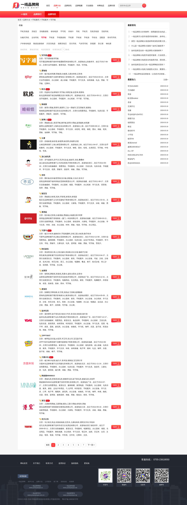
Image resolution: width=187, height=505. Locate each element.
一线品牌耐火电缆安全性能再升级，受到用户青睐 (150, 60)
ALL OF (131, 151)
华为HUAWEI (133, 86)
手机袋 (86, 37)
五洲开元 (131, 106)
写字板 (53, 20)
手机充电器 (24, 31)
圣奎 (129, 102)
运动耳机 (35, 37)
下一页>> (91, 445)
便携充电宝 (62, 44)
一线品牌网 (21, 481)
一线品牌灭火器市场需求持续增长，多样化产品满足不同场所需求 (157, 36)
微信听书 (131, 131)
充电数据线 (43, 31)
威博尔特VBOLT (134, 147)
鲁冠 (129, 127)
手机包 (94, 37)
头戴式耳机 (24, 37)
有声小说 (31, 481)
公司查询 (48, 481)
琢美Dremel (132, 143)
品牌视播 (78, 5)
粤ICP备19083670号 (70, 499)
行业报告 (89, 5)
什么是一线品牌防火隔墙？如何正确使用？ (148, 46)
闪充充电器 (51, 44)
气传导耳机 (83, 44)
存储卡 (71, 31)
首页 (48, 5)
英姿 (129, 94)
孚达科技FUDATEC (135, 114)
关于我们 (36, 463)
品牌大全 (57, 5)
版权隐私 (74, 463)
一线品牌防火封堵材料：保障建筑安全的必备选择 (150, 32)
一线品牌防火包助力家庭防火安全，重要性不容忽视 (151, 69)
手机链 (78, 37)
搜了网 (56, 481)
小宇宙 (130, 135)
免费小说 (39, 481)
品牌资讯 (68, 5)
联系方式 (49, 463)
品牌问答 (111, 5)
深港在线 (64, 481)
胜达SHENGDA (134, 163)
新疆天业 (131, 118)
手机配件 (44, 20)
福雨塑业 (131, 123)
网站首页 (23, 463)
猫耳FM (131, 139)
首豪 (129, 110)
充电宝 (34, 31)
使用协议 (62, 463)
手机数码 (35, 20)
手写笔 (63, 31)
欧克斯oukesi (133, 98)
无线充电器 (94, 31)
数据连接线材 (38, 44)
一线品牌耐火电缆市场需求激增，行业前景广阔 (150, 55)
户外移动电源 (25, 44)
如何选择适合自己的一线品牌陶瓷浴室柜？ (148, 65)
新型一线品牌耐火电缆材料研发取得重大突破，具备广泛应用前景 (157, 41)
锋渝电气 (131, 159)
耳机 (78, 31)
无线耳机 (104, 31)
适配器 (102, 37)
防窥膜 (93, 44)
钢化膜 (108, 44)
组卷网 (71, 481)
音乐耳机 (72, 44)
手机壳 (84, 31)
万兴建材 (131, 90)
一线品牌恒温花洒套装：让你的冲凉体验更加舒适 (152, 74)
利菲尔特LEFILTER (135, 155)
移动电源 (54, 31)
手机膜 (71, 37)
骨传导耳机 (111, 37)
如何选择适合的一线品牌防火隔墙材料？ (147, 50)
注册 (165, 80)
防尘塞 (100, 44)
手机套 (51, 37)
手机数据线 (61, 37)
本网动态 (100, 5)
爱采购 (86, 463)
